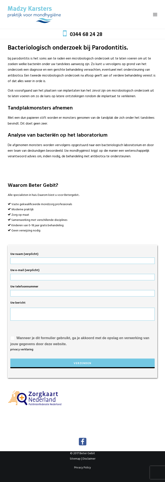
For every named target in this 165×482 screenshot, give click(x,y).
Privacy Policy (82, 467)
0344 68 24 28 (86, 34)
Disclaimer (88, 458)
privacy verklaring (21, 349)
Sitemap (75, 458)
